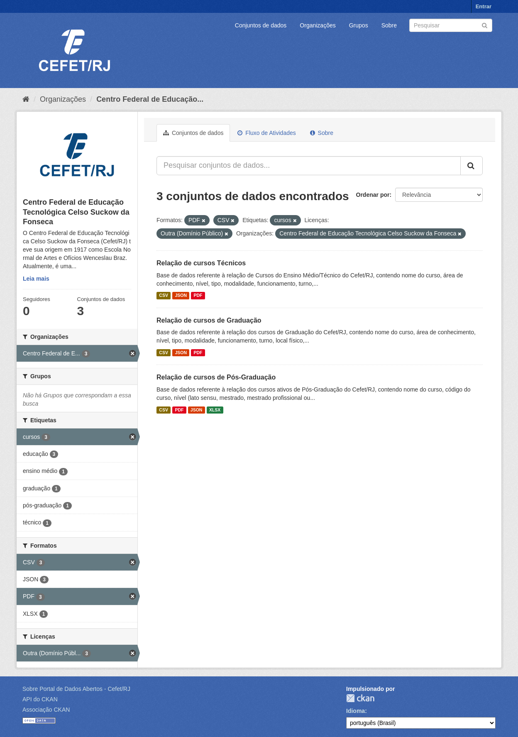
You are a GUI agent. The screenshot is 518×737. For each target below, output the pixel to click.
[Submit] (484, 24)
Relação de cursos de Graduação (208, 320)
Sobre (389, 25)
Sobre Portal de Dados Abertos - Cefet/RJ (76, 689)
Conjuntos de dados (261, 25)
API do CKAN (40, 699)
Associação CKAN (46, 709)
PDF (197, 295)
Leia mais (36, 278)
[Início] (25, 99)
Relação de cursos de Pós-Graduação (216, 377)
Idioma (355, 711)
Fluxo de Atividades (266, 133)
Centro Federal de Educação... (149, 99)
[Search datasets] (450, 25)
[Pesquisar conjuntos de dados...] (308, 165)
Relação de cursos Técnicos (201, 263)
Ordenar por (373, 194)
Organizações (317, 25)
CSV (163, 295)
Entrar (483, 6)
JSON (181, 295)
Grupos (358, 25)
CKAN (360, 698)
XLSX (214, 409)
